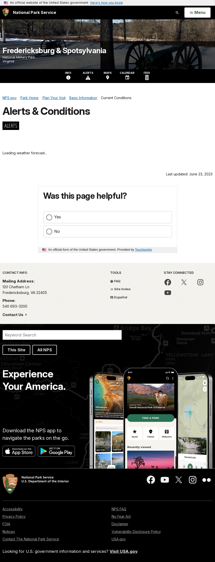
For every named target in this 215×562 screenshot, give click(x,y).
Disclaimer (120, 524)
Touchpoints (143, 249)
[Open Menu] (197, 12)
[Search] (62, 335)
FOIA (6, 524)
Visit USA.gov (124, 551)
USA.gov (119, 539)
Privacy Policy (14, 516)
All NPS (44, 349)
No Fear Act (121, 516)
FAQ (115, 281)
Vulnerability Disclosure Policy (136, 531)
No (57, 231)
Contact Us (13, 314)
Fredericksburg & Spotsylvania (54, 50)
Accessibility (12, 509)
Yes (57, 216)
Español (118, 297)
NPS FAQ (119, 509)
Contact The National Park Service (30, 539)
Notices (8, 531)
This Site (16, 349)
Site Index (120, 289)
